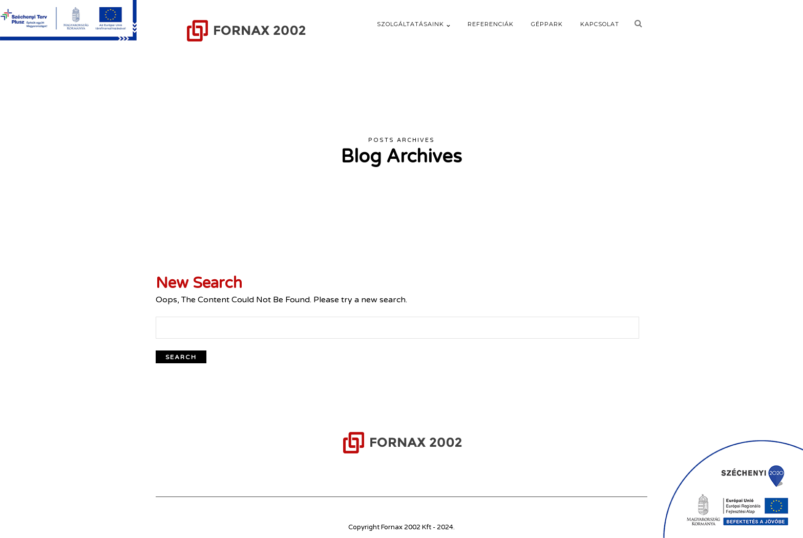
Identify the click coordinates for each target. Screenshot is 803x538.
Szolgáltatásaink (410, 24)
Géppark (547, 24)
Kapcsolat (599, 24)
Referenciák (491, 24)
